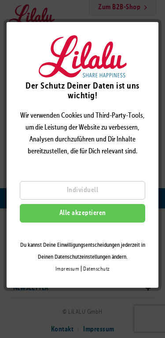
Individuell (83, 190)
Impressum (67, 269)
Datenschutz (96, 269)
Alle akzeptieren (82, 213)
